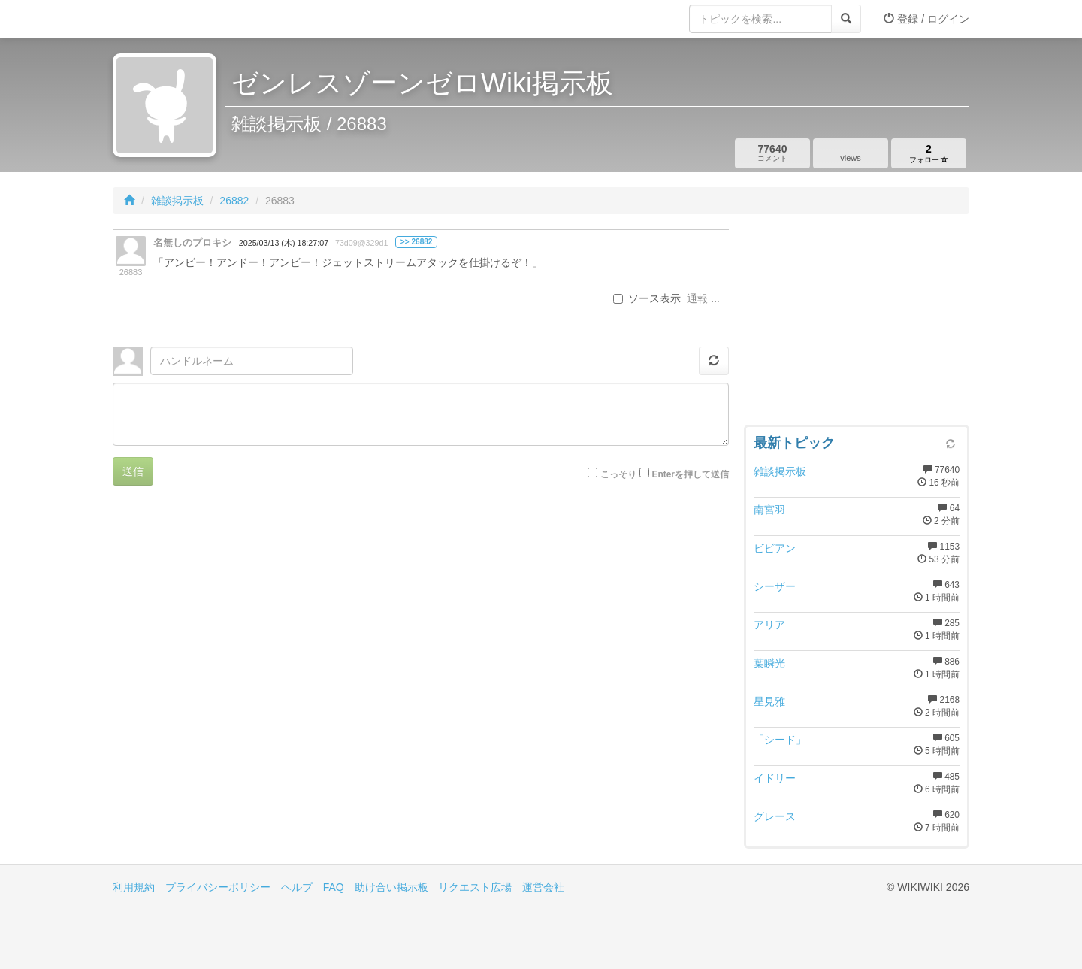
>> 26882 (416, 242)
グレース (775, 816)
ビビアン (775, 548)
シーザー (775, 586)
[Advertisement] (856, 323)
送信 (133, 471)
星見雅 (769, 701)
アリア (769, 625)
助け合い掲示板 (391, 887)
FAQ (333, 887)
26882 (234, 201)
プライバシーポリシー (217, 887)
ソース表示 (647, 298)
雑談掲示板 (177, 201)
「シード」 (780, 740)
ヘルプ (297, 887)
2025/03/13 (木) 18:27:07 (283, 242)
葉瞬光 (769, 663)
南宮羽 (769, 510)
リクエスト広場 (475, 887)
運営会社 (543, 887)
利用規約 (134, 887)
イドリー (775, 778)
